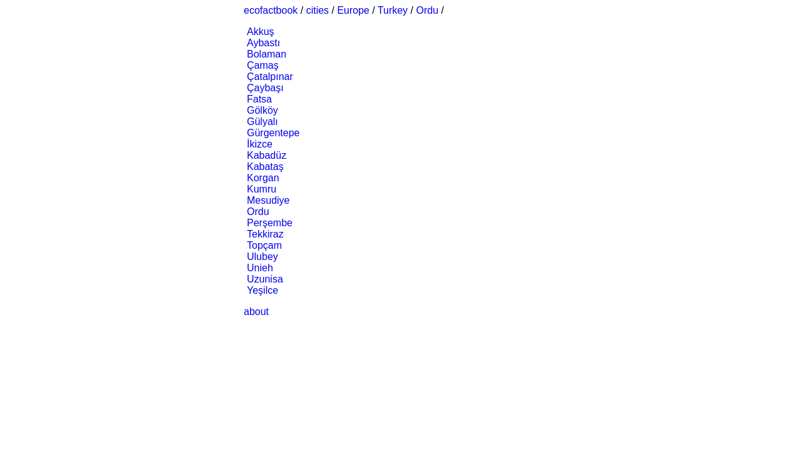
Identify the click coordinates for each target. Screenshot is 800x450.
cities (317, 10)
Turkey (393, 10)
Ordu (427, 10)
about (256, 311)
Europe (353, 10)
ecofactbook (271, 10)
